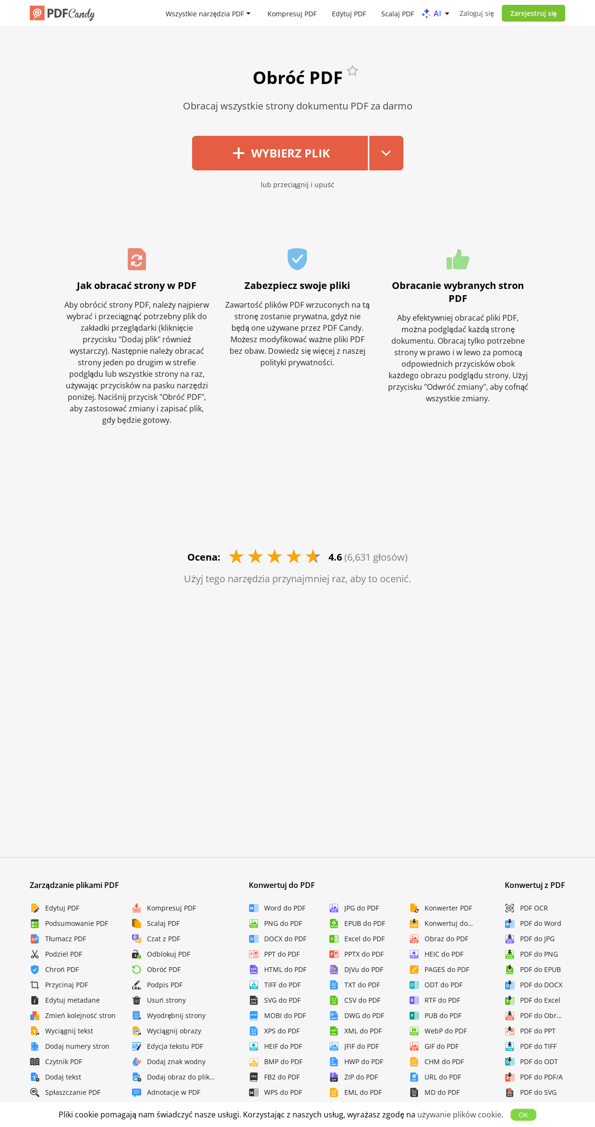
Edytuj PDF (349, 13)
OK (523, 1114)
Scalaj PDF (397, 13)
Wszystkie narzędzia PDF (205, 13)
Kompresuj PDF (291, 13)
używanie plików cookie (459, 1114)
